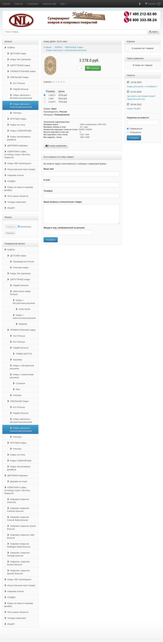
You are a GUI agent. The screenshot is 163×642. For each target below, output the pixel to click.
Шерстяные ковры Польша (20, 292)
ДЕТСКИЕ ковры (16, 53)
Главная (6, 4)
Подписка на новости (138, 117)
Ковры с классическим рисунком (24, 316)
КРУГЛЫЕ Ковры (16, 119)
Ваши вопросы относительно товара (63, 202)
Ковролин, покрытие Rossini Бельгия (18, 563)
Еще (63, 4)
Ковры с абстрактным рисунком (24, 301)
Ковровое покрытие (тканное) (18, 500)
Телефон (48, 191)
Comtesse (19, 383)
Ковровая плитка (14, 175)
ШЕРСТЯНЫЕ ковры (18, 65)
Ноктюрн (15, 113)
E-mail (47, 180)
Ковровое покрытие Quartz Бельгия (21, 527)
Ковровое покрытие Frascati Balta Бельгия (18, 518)
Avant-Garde (22, 309)
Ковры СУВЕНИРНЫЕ (19, 131)
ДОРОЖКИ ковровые (16, 145)
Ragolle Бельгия (19, 89)
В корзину (93, 68)
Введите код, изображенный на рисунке (64, 228)
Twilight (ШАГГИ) (22, 353)
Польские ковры (19, 267)
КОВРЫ (9, 47)
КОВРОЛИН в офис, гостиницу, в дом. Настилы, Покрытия (17, 154)
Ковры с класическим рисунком (22, 376)
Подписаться (134, 128)
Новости (19, 4)
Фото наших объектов (16, 196)
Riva (16, 389)
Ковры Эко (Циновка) (19, 59)
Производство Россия (22, 261)
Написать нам (49, 4)
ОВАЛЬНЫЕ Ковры (18, 77)
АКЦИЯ (9, 208)
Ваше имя (49, 169)
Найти (153, 32)
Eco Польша (17, 83)
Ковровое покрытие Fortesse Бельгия (18, 509)
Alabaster (21, 324)
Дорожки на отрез (17, 481)
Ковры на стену (16, 125)
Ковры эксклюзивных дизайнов (19, 138)
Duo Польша (17, 336)
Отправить (51, 240)
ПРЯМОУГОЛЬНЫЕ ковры (21, 71)
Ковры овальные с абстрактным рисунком (21, 96)
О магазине (32, 4)
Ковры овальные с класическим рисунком (21, 105)
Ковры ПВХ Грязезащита (17, 163)
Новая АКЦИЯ (133, 108)
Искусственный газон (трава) (19, 169)
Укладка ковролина (15, 202)
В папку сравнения (56, 146)
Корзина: (153, 3)
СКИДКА (10, 181)
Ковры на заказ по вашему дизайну (18, 188)
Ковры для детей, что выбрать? (142, 86)
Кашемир (16, 359)
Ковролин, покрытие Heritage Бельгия (18, 554)
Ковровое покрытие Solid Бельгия (20, 536)
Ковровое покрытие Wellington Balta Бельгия (18, 545)
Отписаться (134, 132)
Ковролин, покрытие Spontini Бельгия (18, 572)
